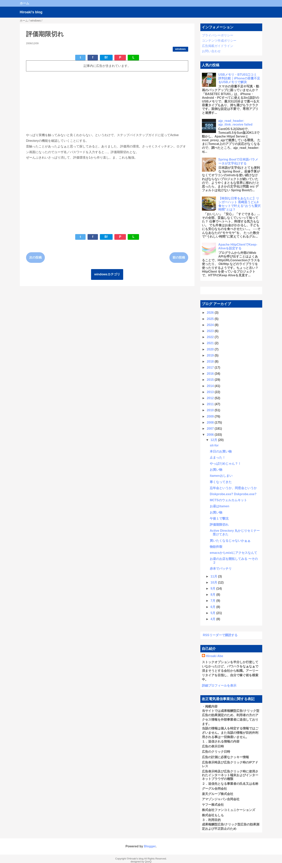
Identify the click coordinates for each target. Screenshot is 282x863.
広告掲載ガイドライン (217, 46)
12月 (214, 440)
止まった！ (217, 457)
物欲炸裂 (216, 546)
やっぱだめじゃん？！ (225, 463)
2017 (211, 367)
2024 (211, 325)
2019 (211, 355)
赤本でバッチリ (221, 568)
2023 (211, 331)
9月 (213, 588)
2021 (211, 343)
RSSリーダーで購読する (220, 635)
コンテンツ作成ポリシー (219, 40)
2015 (211, 379)
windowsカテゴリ (107, 274)
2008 (211, 422)
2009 (211, 416)
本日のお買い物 (221, 451)
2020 (211, 349)
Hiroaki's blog (31, 12)
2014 (211, 386)
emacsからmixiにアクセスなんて (233, 552)
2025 (211, 319)
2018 (211, 361)
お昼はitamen (219, 506)
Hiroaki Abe (214, 656)
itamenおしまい (221, 475)
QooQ (148, 861)
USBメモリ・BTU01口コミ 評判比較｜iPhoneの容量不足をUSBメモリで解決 (239, 78)
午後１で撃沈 (219, 518)
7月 (213, 600)
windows (180, 49)
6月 (213, 607)
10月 (214, 582)
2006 (211, 434)
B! (106, 57)
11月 (214, 576)
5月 (213, 613)
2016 (211, 373)
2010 (211, 410)
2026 (211, 312)
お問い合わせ (211, 51)
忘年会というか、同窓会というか (233, 488)
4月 (213, 619)
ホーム (24, 3)
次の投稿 (35, 257)
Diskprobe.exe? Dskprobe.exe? (233, 494)
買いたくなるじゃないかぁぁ (230, 540)
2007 (211, 428)
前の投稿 (179, 257)
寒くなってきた (221, 482)
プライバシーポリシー (217, 35)
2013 (211, 392)
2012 (211, 398)
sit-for (214, 445)
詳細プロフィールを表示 (219, 685)
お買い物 (216, 469)
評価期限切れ (219, 524)
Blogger (150, 846)
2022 (211, 337)
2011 (211, 404)
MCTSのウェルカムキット (228, 500)
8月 (213, 594)
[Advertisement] (107, 102)
